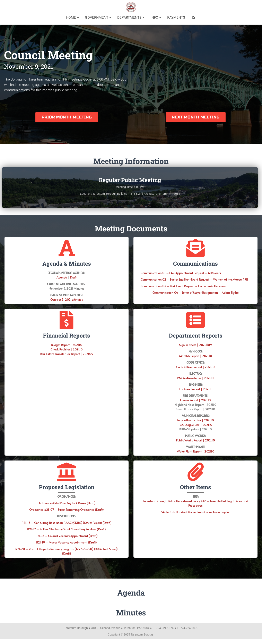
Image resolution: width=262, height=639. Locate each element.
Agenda (61, 277)
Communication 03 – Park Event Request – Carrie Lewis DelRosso (183, 286)
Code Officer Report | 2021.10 (195, 367)
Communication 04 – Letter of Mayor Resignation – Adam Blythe (195, 292)
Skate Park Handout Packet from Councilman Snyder (195, 512)
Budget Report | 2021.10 (66, 344)
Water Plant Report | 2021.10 (195, 451)
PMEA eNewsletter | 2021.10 (195, 378)
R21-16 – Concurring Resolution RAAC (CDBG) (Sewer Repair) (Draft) (67, 522)
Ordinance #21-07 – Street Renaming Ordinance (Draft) (66, 509)
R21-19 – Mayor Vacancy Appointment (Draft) (66, 542)
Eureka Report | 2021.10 (195, 400)
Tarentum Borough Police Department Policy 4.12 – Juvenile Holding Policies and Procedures (195, 503)
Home (72, 17)
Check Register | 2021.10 (66, 349)
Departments (130, 17)
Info (155, 17)
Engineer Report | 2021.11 (195, 389)
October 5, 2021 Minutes (66, 299)
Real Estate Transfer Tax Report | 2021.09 (66, 353)
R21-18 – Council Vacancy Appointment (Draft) (66, 535)
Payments (176, 17)
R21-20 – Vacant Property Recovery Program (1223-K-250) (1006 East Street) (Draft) (66, 551)
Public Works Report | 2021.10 (195, 440)
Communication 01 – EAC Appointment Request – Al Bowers (181, 273)
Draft (73, 277)
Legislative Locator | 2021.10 (195, 420)
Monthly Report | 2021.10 (195, 356)
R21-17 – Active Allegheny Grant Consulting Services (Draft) (66, 529)
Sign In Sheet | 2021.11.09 (195, 344)
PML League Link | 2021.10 (195, 424)
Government (98, 17)
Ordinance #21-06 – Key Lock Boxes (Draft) (66, 503)
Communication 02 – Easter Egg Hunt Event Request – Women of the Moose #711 (194, 279)
